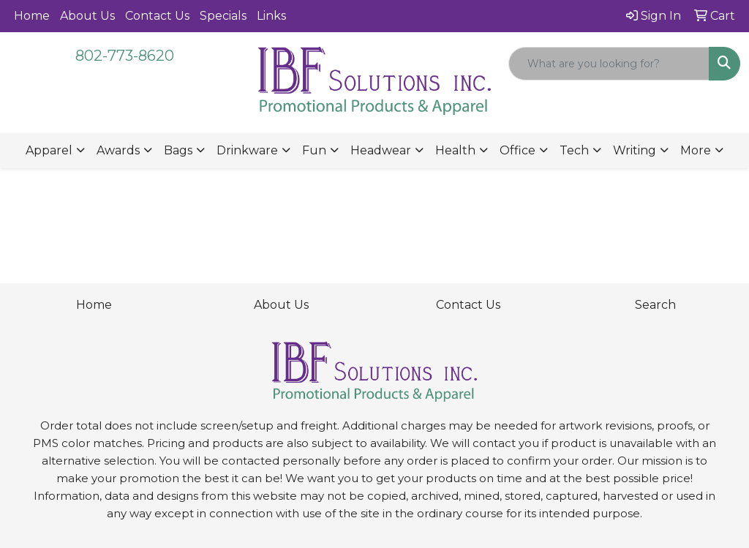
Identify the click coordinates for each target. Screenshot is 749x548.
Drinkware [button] (247, 150)
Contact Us (157, 16)
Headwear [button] (380, 150)
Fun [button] (314, 150)
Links (271, 16)
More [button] (695, 150)
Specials (223, 16)
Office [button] (517, 150)
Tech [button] (574, 150)
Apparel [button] (49, 150)
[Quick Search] (609, 63)
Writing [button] (634, 150)
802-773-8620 (124, 55)
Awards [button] (118, 150)
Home (32, 16)
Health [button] (455, 150)
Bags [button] (178, 150)
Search (655, 305)
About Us (87, 16)
